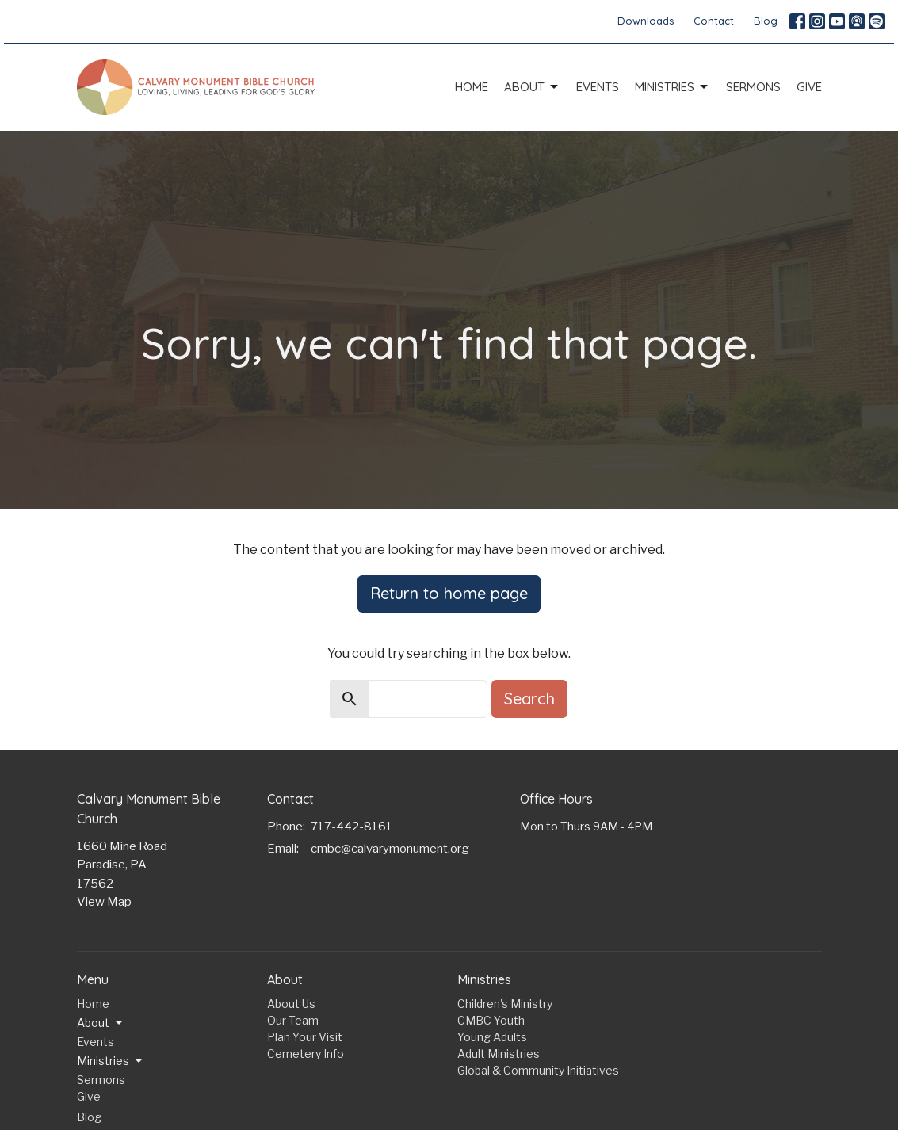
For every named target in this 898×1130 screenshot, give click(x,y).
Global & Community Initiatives (538, 1070)
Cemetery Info (305, 1053)
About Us (291, 1003)
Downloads (645, 20)
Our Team (293, 1020)
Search (529, 698)
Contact (714, 20)
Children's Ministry (504, 1003)
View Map (104, 902)
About (532, 87)
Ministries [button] (111, 1061)
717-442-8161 (351, 826)
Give (809, 86)
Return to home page (449, 593)
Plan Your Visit (304, 1037)
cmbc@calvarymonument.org (390, 849)
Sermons (753, 86)
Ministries (672, 87)
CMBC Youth (491, 1020)
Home (471, 86)
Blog (766, 20)
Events (597, 86)
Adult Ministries (498, 1053)
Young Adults (492, 1037)
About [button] (101, 1023)
